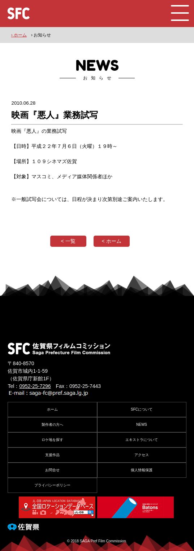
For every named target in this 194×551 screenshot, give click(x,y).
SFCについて (141, 409)
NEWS (141, 425)
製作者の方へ (52, 425)
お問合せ (52, 470)
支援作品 (52, 455)
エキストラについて (141, 440)
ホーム (52, 409)
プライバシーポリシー (52, 485)
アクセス (141, 455)
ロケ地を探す (52, 440)
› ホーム (19, 35)
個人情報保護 (141, 470)
